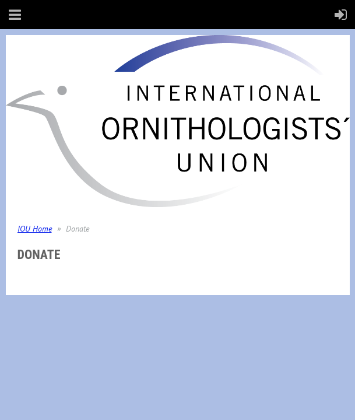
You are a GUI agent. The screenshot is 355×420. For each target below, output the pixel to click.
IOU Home (34, 228)
